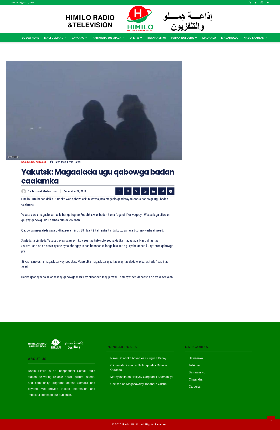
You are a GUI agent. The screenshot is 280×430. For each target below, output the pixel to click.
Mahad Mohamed (44, 191)
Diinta (136, 37)
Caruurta (194, 386)
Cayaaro (79, 37)
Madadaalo (229, 37)
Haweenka (196, 358)
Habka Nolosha (184, 37)
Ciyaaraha (195, 379)
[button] (250, 2)
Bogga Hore (30, 37)
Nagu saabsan (255, 37)
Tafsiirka (194, 365)
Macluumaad (55, 37)
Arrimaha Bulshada (108, 37)
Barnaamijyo (156, 37)
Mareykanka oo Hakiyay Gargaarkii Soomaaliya (141, 376)
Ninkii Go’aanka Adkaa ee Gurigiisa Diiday (138, 358)
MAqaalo (209, 37)
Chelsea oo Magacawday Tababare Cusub (138, 384)
